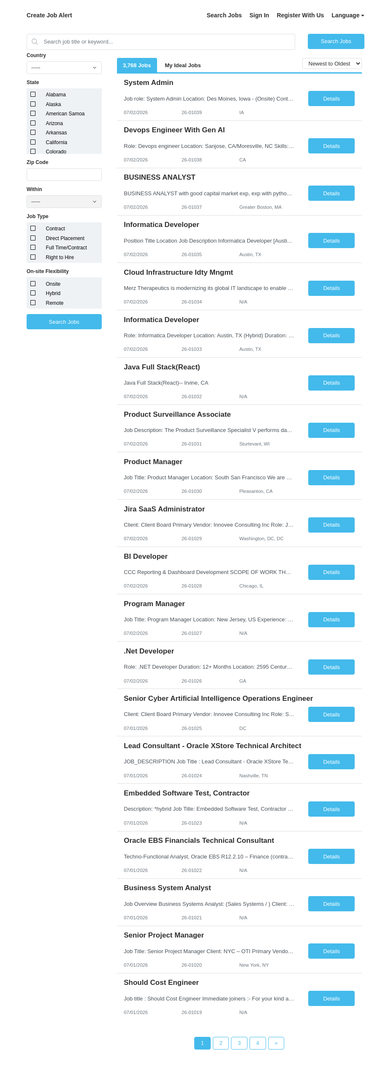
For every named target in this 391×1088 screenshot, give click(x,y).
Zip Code (37, 162)
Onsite (53, 284)
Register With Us (300, 15)
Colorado (56, 152)
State (33, 82)
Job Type (38, 216)
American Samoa (65, 114)
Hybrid (53, 293)
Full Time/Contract (66, 248)
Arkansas (56, 133)
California (57, 142)
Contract (55, 229)
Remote (55, 303)
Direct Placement (65, 238)
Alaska (53, 104)
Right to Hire (60, 257)
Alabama (56, 95)
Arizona (54, 123)
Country (36, 55)
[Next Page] (276, 1043)
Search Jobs (224, 15)
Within (34, 189)
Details (331, 99)
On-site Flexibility (48, 271)
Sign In (259, 15)
